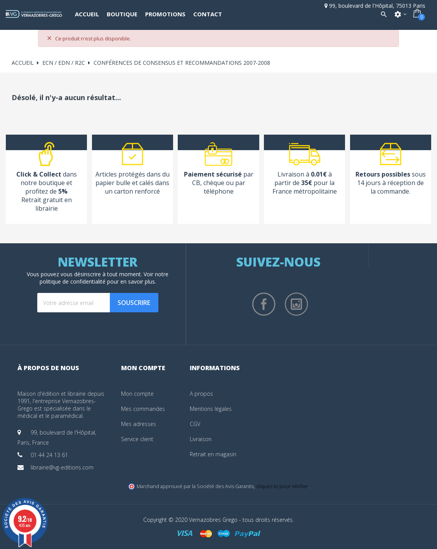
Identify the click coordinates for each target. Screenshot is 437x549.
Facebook (264, 304)
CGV (195, 424)
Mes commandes (143, 408)
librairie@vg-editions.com (62, 467)
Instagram (296, 304)
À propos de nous (48, 368)
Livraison (201, 439)
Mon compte (137, 393)
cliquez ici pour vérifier (282, 486)
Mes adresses (138, 424)
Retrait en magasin (213, 454)
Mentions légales (211, 408)
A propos (201, 393)
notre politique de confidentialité (104, 277)
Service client (137, 439)
